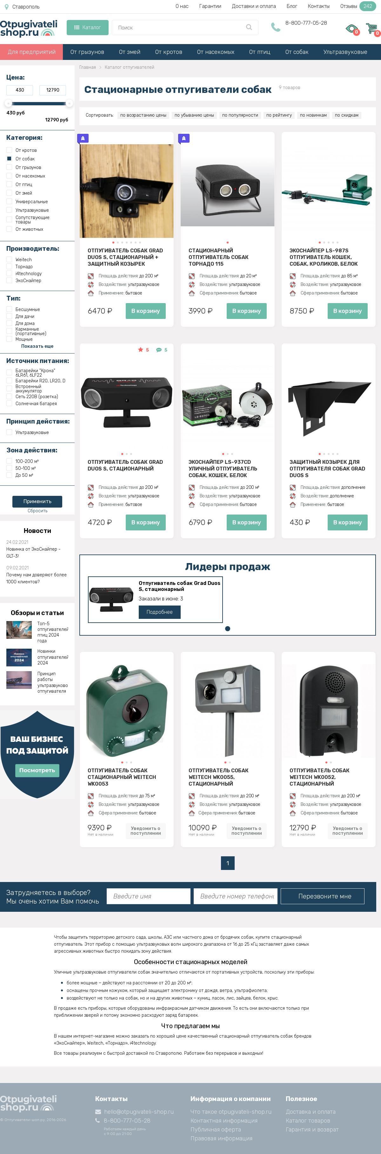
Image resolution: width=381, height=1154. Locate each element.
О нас (182, 6)
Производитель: (32, 248)
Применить (37, 501)
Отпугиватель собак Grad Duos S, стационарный (125, 465)
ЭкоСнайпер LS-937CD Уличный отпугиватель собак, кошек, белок (223, 468)
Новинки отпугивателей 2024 (53, 657)
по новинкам (313, 115)
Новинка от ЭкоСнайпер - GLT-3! (33, 553)
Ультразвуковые (345, 52)
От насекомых (215, 52)
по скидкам (346, 115)
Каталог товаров (308, 1121)
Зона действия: (31, 450)
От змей (129, 52)
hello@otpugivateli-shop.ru (134, 1112)
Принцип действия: (38, 421)
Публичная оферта (215, 1129)
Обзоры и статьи (37, 612)
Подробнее (160, 612)
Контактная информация (223, 1121)
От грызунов (87, 52)
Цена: (15, 77)
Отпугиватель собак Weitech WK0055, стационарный (219, 777)
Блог (292, 6)
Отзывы (358, 6)
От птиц (260, 52)
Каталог (87, 27)
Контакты (319, 6)
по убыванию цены (194, 115)
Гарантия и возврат (312, 1129)
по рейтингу (279, 115)
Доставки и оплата (254, 6)
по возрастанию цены (143, 115)
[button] (113, 242)
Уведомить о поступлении (145, 831)
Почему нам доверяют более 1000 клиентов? (36, 578)
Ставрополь (22, 7)
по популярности (240, 115)
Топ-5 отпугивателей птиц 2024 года (53, 632)
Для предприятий (32, 52)
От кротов (168, 52)
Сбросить (37, 511)
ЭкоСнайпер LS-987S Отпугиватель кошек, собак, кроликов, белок (324, 257)
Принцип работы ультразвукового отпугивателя (53, 682)
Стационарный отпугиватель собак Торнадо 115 (219, 257)
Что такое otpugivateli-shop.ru (230, 1112)
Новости (37, 530)
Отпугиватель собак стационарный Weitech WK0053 (122, 777)
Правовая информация (221, 1138)
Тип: (13, 298)
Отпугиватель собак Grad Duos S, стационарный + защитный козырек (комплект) (125, 257)
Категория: (24, 137)
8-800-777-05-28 (306, 23)
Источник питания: (37, 360)
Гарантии (210, 6)
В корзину (145, 311)
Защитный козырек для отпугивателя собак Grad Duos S (327, 468)
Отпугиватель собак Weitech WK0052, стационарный (320, 777)
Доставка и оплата (311, 1112)
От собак (297, 52)
